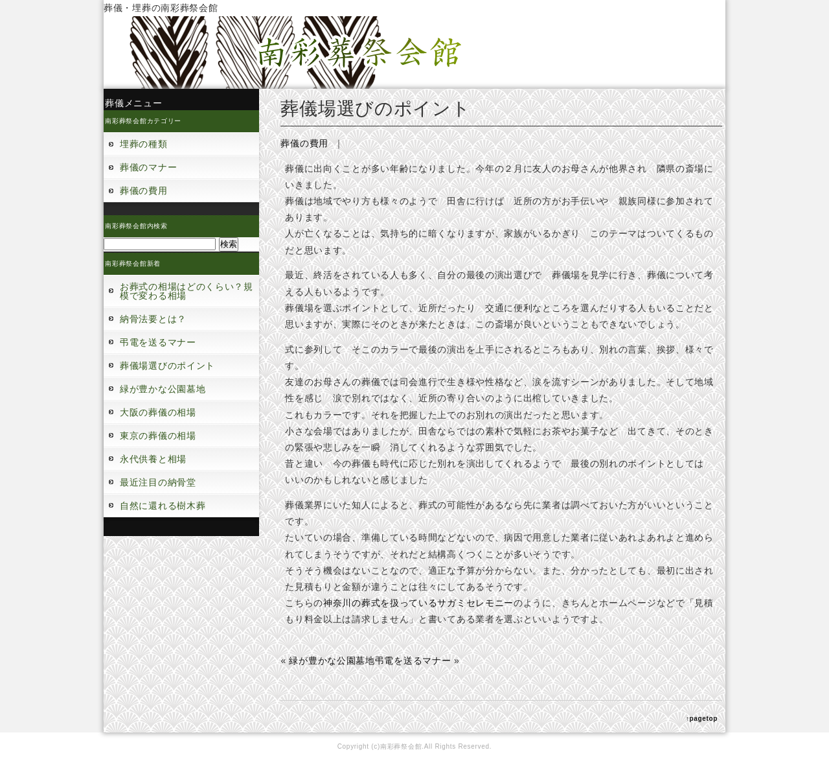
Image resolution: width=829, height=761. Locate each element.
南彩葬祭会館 (401, 746)
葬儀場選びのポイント (167, 365)
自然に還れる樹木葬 (162, 505)
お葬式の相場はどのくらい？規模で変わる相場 (186, 291)
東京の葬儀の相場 (158, 435)
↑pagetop (702, 718)
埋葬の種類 (144, 144)
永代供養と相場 (153, 459)
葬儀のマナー (148, 167)
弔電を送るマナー (158, 342)
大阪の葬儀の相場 (158, 412)
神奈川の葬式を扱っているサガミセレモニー (418, 603)
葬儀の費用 (144, 190)
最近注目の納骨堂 (158, 482)
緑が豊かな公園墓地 (162, 389)
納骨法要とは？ (153, 319)
